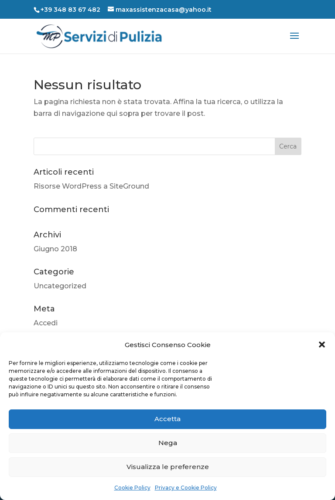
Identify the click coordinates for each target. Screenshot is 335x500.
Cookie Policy (132, 487)
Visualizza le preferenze (167, 467)
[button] (322, 344)
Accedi (46, 323)
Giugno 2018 (55, 249)
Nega (167, 443)
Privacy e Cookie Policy (186, 487)
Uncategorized (60, 286)
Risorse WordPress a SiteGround (91, 186)
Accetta (167, 419)
